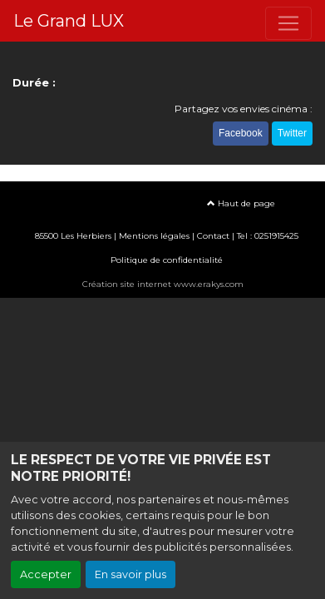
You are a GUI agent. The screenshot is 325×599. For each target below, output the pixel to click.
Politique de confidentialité (167, 260)
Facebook (241, 133)
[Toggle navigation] (288, 23)
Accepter (45, 574)
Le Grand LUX (68, 21)
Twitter (292, 133)
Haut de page (241, 203)
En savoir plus (130, 574)
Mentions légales (154, 235)
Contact (213, 235)
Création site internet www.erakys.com (163, 284)
